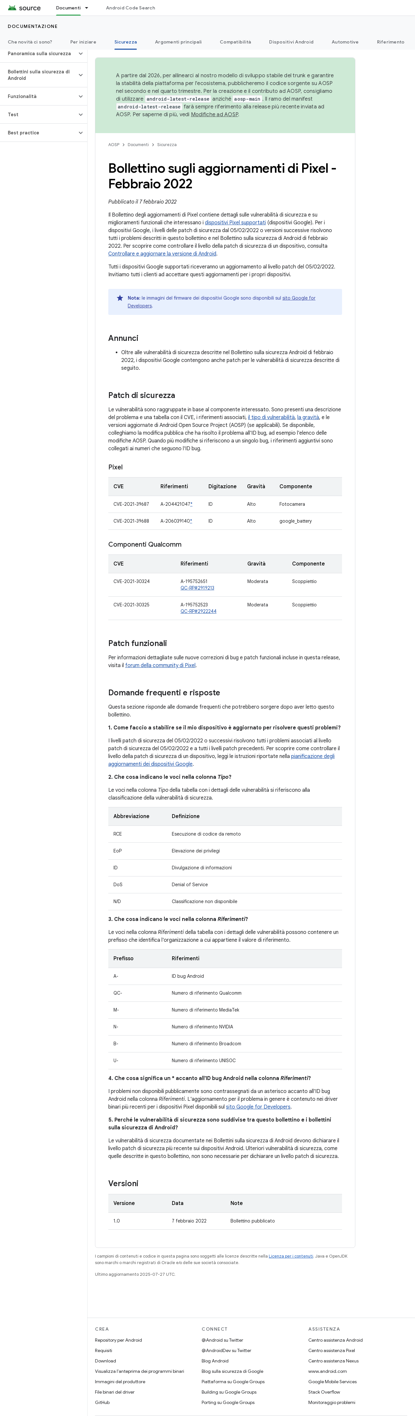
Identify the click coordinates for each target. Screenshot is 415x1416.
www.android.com (327, 1371)
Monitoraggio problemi (331, 1402)
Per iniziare (83, 42)
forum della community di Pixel (160, 665)
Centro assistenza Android (335, 1340)
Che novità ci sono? (30, 42)
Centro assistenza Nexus (333, 1361)
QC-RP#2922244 (199, 611)
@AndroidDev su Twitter (226, 1350)
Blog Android (215, 1361)
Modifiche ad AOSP (214, 114)
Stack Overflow (324, 1392)
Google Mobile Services (332, 1382)
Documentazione (33, 26)
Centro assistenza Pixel (331, 1350)
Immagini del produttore (120, 1382)
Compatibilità (235, 42)
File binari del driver (115, 1392)
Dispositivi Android (291, 42)
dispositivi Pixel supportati (235, 222)
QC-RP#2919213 (197, 588)
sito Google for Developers (258, 1107)
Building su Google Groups (229, 1392)
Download (105, 1361)
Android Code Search (130, 8)
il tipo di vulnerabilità (271, 417)
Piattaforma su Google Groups (233, 1382)
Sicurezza (167, 144)
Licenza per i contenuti (291, 1256)
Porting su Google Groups (228, 1402)
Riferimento (391, 42)
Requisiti (103, 1350)
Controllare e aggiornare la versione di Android (162, 254)
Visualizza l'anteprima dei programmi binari (139, 1371)
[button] (38, 53)
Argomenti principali (178, 42)
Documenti (138, 144)
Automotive (345, 42)
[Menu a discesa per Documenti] (89, 8)
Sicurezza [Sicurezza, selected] (125, 42)
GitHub (102, 1402)
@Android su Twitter (222, 1340)
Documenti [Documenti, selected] (68, 8)
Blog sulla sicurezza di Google (232, 1371)
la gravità (308, 417)
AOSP (113, 144)
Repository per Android (118, 1340)
